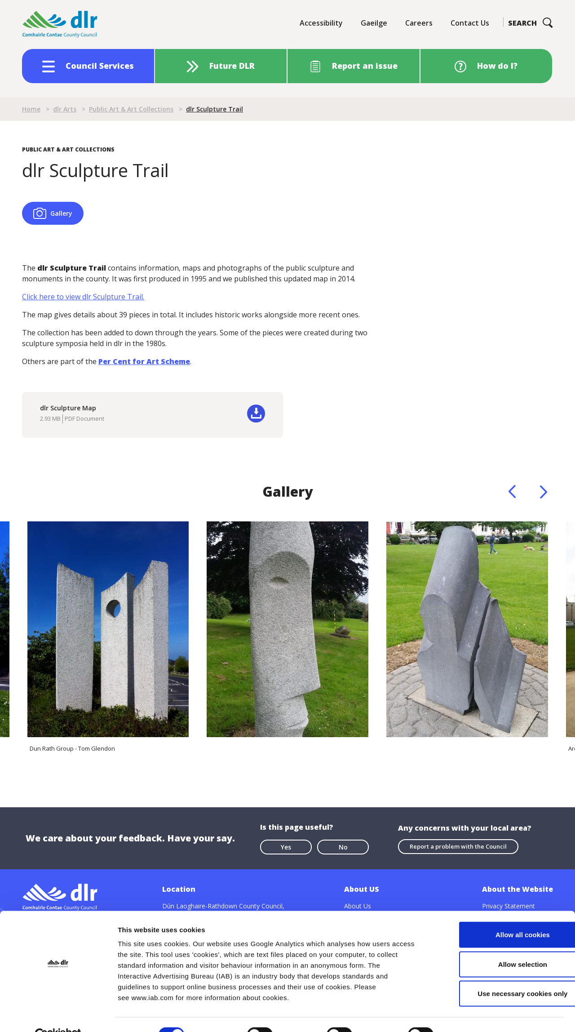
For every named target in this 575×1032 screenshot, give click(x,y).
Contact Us (470, 23)
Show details (471, 1014)
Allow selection (499, 943)
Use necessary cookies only (500, 973)
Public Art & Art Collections (131, 109)
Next (543, 491)
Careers (419, 23)
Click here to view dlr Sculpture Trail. (83, 297)
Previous (512, 491)
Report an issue (365, 65)
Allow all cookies (500, 914)
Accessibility (321, 23)
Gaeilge (374, 23)
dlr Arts (64, 109)
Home (31, 109)
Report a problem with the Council (458, 846)
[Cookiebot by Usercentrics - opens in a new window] (58, 1014)
